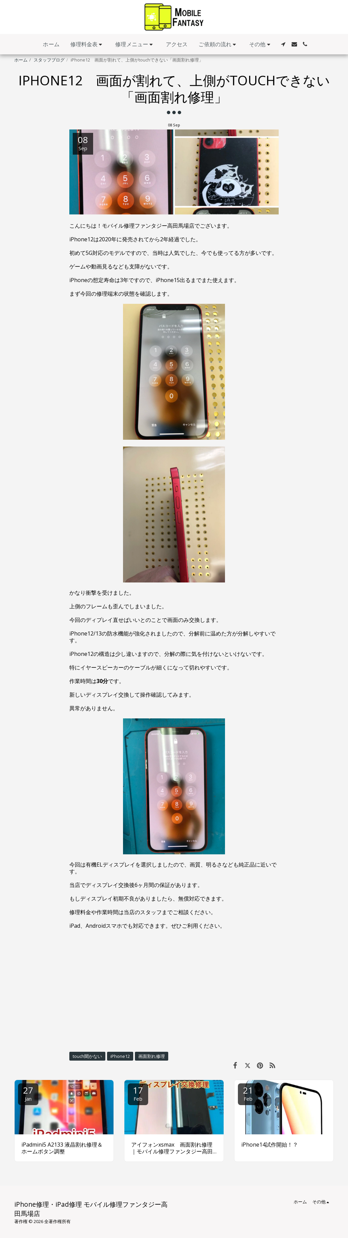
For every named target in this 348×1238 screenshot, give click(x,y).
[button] (87, 44)
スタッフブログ (49, 60)
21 (248, 1093)
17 (138, 1093)
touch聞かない (87, 1056)
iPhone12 (120, 1056)
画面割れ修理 (151, 1056)
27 (28, 1093)
